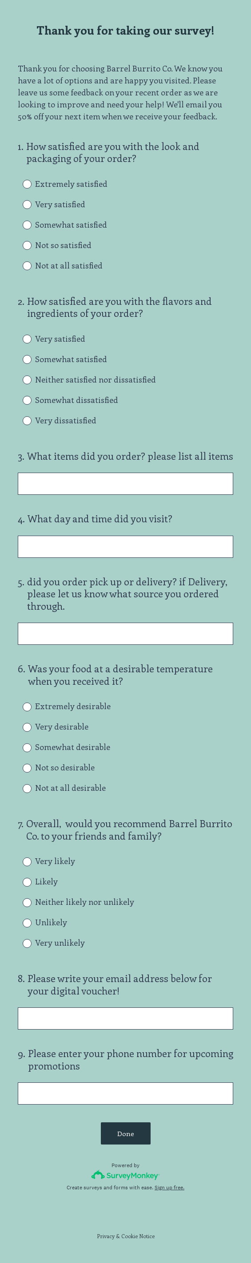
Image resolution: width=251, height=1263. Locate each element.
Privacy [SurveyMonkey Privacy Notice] (106, 1235)
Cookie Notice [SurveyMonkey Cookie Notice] (138, 1235)
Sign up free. (169, 1187)
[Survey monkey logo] (125, 1175)
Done (125, 1133)
